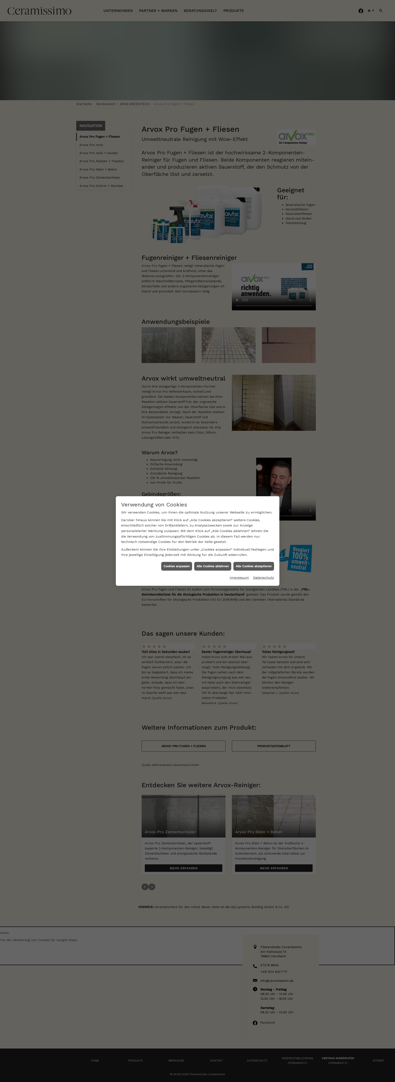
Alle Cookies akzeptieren (254, 562)
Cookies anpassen (177, 562)
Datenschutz (263, 573)
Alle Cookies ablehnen (213, 562)
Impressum (239, 573)
